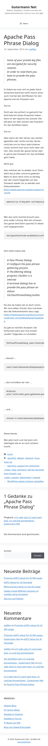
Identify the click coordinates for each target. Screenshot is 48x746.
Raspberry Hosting (13, 714)
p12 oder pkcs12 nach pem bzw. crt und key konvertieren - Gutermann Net (23, 520)
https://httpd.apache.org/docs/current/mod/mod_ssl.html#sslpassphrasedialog (24, 318)
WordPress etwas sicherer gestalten (25, 481)
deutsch (29, 458)
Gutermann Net (24, 7)
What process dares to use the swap (22, 586)
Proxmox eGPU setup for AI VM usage (23, 578)
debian (20, 458)
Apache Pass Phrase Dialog (20, 684)
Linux (10, 454)
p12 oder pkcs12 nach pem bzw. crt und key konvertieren (24, 666)
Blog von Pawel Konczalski (17, 727)
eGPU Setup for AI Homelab (18, 582)
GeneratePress (24, 742)
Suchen (7, 550)
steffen (7, 625)
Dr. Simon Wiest (12, 709)
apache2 (11, 458)
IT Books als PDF (12, 722)
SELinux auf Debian (14, 598)
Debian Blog (10, 705)
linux (37, 458)
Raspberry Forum (13, 718)
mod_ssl (8, 462)
